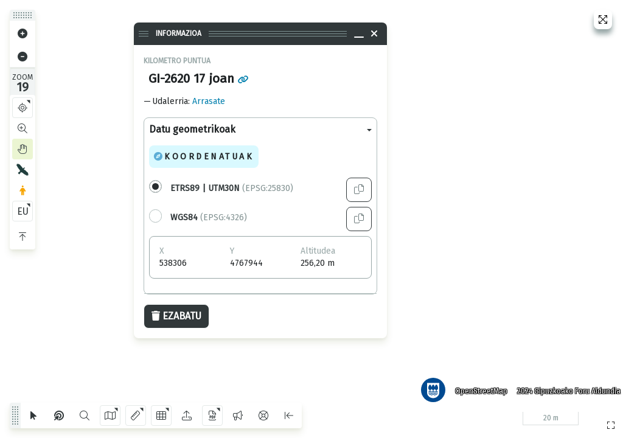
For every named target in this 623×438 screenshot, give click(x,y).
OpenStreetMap (476, 386)
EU (23, 211)
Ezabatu (176, 316)
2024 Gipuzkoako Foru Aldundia (564, 386)
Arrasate (208, 101)
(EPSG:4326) (208, 217)
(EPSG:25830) (231, 188)
